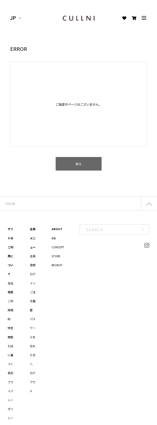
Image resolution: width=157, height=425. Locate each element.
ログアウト (32, 382)
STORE (56, 256)
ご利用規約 (10, 310)
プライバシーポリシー (10, 400)
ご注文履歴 (32, 301)
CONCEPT (58, 247)
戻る (79, 164)
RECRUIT (57, 265)
